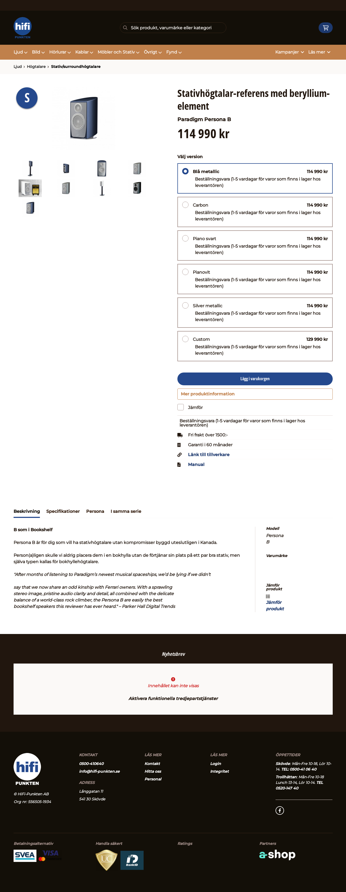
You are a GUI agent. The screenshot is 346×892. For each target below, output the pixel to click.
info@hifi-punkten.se (99, 771)
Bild (38, 52)
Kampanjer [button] (289, 52)
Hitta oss (152, 771)
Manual (196, 467)
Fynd (174, 52)
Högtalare (36, 66)
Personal (152, 779)
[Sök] (173, 27)
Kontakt (152, 764)
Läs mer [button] (319, 52)
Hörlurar (60, 52)
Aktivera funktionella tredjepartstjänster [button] (173, 698)
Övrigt (153, 52)
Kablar (84, 52)
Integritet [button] (219, 771)
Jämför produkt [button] (275, 605)
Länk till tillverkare (209, 457)
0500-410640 (91, 764)
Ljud (21, 52)
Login (215, 764)
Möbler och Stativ (119, 52)
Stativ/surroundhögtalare (76, 66)
